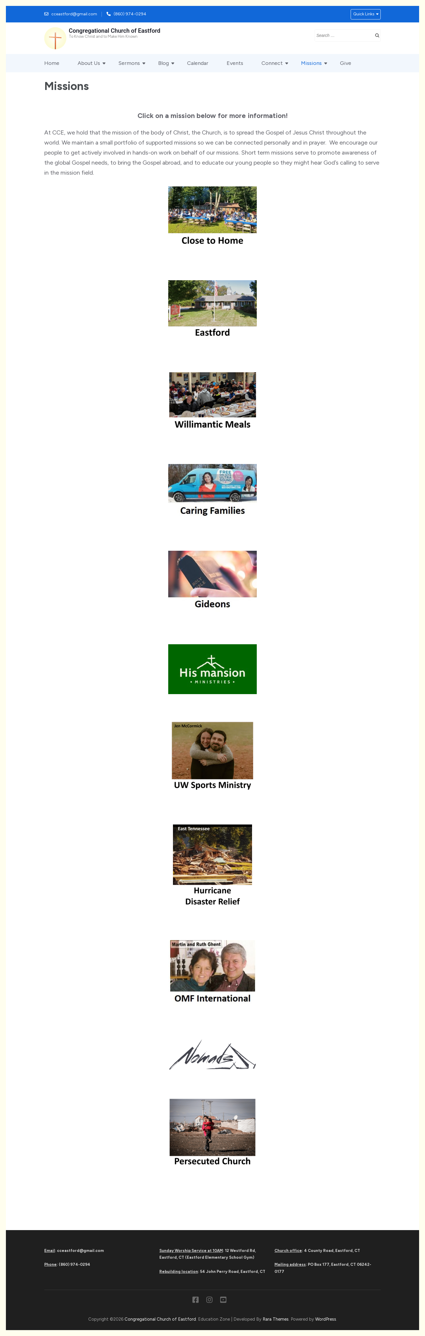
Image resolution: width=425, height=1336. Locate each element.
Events (235, 63)
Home (51, 63)
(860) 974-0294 (130, 14)
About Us (89, 63)
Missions (311, 63)
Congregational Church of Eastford (114, 30)
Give (345, 63)
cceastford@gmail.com (74, 14)
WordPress (325, 1319)
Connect (272, 63)
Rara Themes (276, 1319)
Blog (163, 63)
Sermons (129, 63)
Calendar (197, 63)
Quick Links (364, 14)
